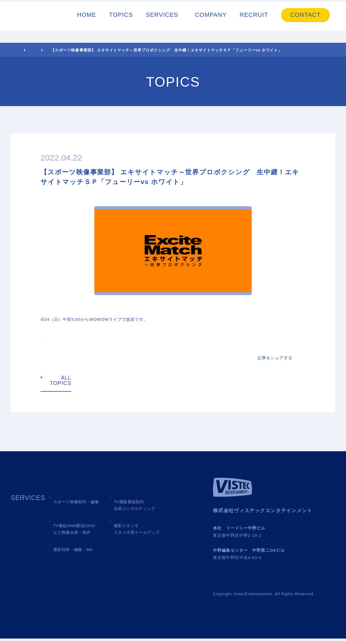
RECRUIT (254, 21)
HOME (86, 21)
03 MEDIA (68, 531)
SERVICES (162, 21)
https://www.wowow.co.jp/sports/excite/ (84, 338)
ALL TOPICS (60, 382)
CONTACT (305, 21)
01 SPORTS (72, 504)
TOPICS (121, 21)
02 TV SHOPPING (142, 504)
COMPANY (211, 21)
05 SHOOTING (76, 559)
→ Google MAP (282, 538)
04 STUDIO (131, 531)
